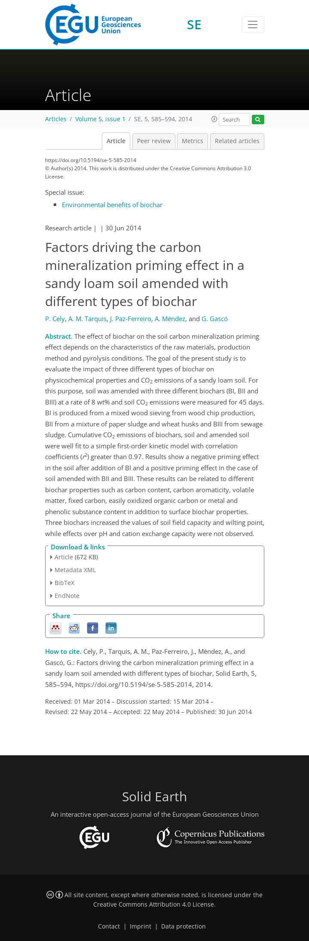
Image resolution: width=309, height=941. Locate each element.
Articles (56, 119)
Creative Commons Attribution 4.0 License (153, 904)
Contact (109, 926)
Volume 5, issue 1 (100, 119)
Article (116, 141)
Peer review (154, 141)
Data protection (183, 926)
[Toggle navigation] (253, 24)
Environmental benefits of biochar (112, 204)
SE (194, 24)
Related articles (237, 141)
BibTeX (64, 583)
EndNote (67, 596)
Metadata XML (75, 570)
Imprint (140, 926)
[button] (214, 119)
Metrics (192, 141)
